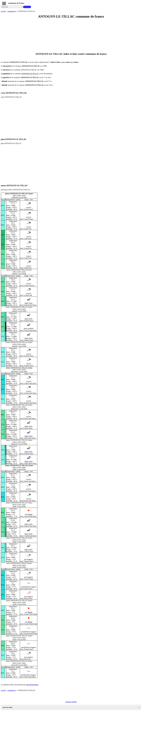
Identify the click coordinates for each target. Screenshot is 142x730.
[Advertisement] (64, 35)
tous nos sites (7, 707)
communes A (11, 11)
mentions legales (71, 702)
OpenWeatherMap (32, 685)
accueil (3, 11)
